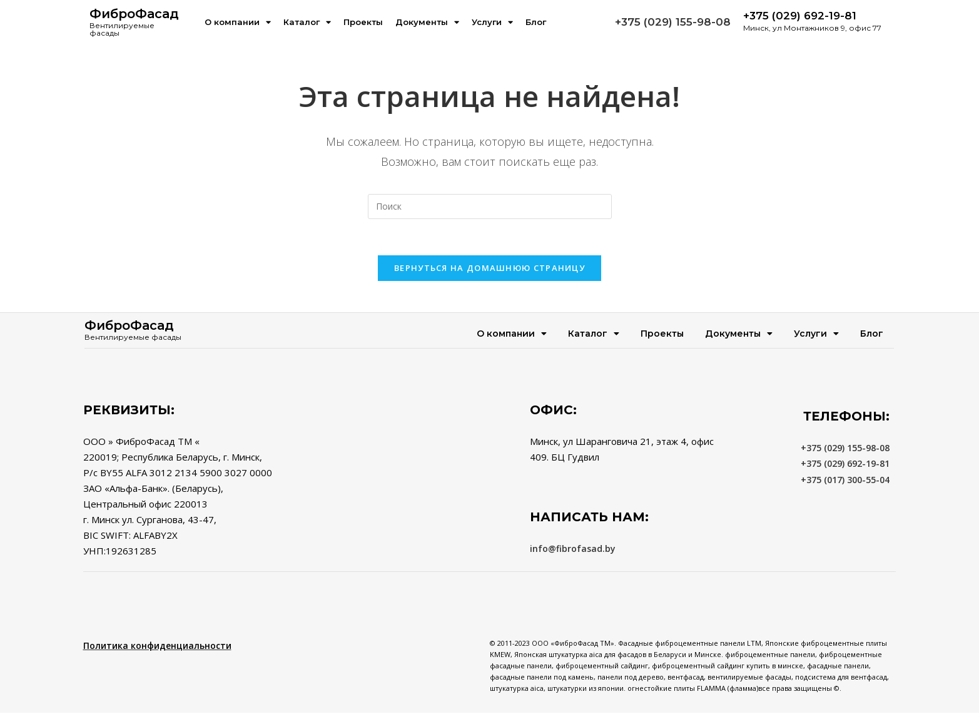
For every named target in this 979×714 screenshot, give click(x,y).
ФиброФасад (134, 13)
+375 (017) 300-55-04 (845, 480)
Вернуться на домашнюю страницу (489, 269)
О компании (238, 22)
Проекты (363, 22)
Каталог (307, 22)
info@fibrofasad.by (573, 550)
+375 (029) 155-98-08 (673, 22)
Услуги (492, 22)
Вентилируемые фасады (122, 29)
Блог (535, 22)
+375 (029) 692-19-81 (845, 465)
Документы (427, 22)
